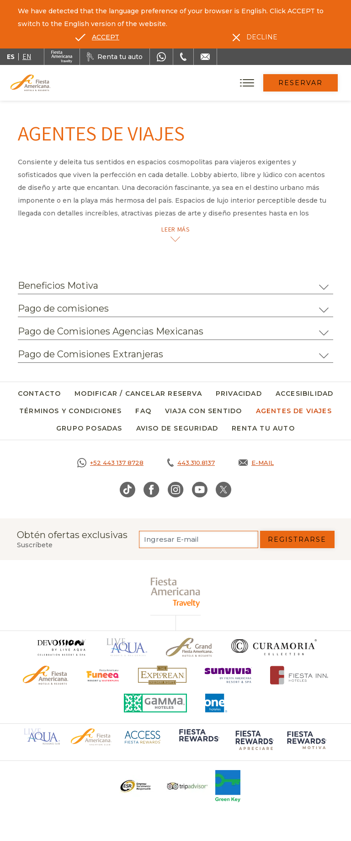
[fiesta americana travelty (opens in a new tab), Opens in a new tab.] (175, 592)
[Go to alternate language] (97, 37)
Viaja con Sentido (203, 411)
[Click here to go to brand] (61, 647)
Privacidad (239, 393)
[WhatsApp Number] (161, 57)
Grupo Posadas (89, 428)
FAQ (143, 411)
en (26, 56)
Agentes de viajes (294, 411)
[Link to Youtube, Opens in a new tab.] (199, 489)
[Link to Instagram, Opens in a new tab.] (176, 489)
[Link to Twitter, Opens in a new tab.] (223, 489)
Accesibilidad (305, 393)
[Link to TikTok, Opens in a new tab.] (127, 489)
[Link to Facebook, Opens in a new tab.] (152, 489)
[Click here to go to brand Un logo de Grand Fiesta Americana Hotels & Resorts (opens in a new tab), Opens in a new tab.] (189, 647)
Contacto (39, 393)
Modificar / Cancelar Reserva (138, 393)
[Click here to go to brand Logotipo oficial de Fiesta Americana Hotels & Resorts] (45, 675)
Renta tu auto (263, 428)
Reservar (300, 83)
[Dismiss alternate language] (255, 37)
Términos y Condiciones (70, 411)
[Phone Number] (183, 57)
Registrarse (297, 539)
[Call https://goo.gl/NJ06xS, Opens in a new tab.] (110, 463)
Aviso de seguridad (177, 428)
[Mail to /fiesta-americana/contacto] (205, 57)
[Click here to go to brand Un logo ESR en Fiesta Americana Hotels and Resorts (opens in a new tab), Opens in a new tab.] (135, 786)
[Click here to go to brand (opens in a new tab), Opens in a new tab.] (103, 675)
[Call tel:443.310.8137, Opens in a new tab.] (191, 463)
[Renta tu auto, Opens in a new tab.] (114, 57)
